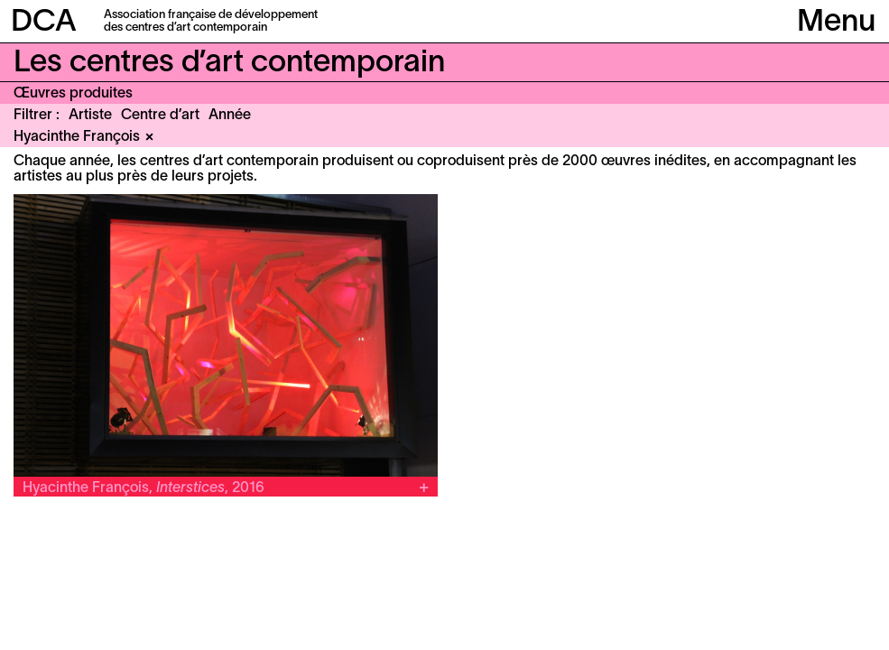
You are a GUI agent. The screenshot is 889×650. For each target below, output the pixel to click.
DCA (44, 23)
